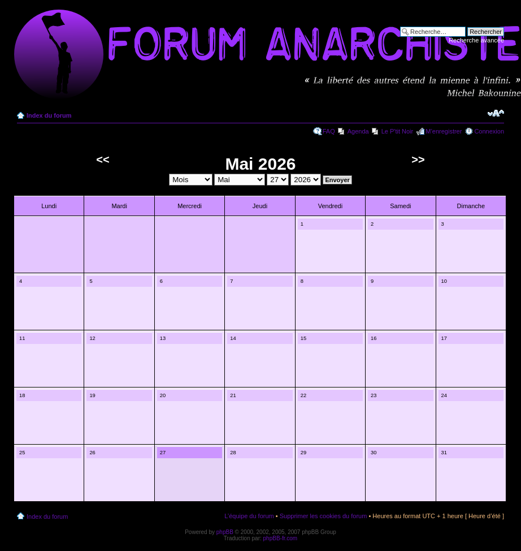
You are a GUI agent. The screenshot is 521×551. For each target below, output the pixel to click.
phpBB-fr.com (280, 538)
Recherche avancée (476, 40)
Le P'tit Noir (397, 131)
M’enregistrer (444, 131)
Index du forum (49, 115)
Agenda (358, 131)
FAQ (329, 131)
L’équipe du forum (248, 516)
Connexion (489, 131)
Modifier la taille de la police (496, 113)
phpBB (224, 532)
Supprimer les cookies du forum (323, 516)
